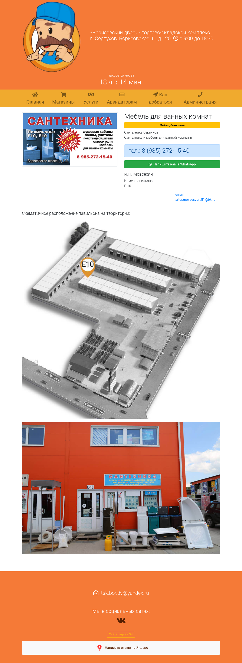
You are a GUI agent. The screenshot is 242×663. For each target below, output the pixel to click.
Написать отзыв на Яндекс (121, 648)
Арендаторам (122, 98)
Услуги (91, 98)
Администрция (200, 98)
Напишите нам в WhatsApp (172, 164)
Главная (35, 98)
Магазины (63, 98)
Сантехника (177, 125)
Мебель (164, 125)
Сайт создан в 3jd (121, 634)
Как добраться (160, 98)
